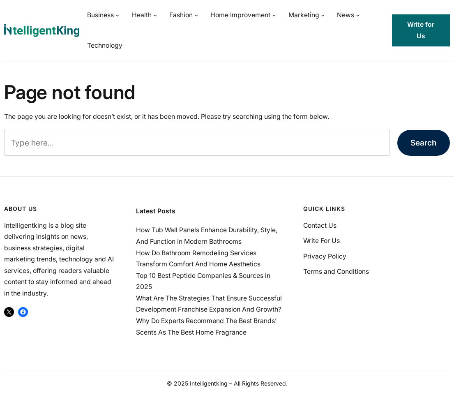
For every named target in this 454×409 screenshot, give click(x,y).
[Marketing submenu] (323, 15)
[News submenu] (358, 15)
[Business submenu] (117, 15)
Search (423, 143)
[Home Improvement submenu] (274, 15)
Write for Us (420, 30)
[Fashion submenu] (196, 15)
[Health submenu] (155, 15)
